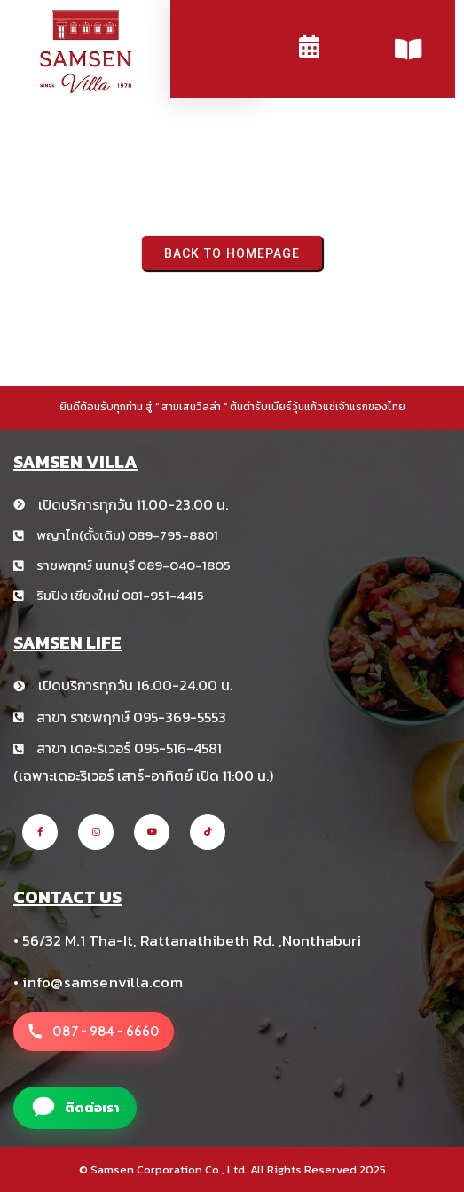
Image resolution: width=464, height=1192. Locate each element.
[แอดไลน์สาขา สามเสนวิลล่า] (75, 1108)
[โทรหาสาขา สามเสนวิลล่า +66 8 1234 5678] (93, 1031)
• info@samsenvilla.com (98, 981)
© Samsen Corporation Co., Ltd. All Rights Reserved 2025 (232, 1169)
